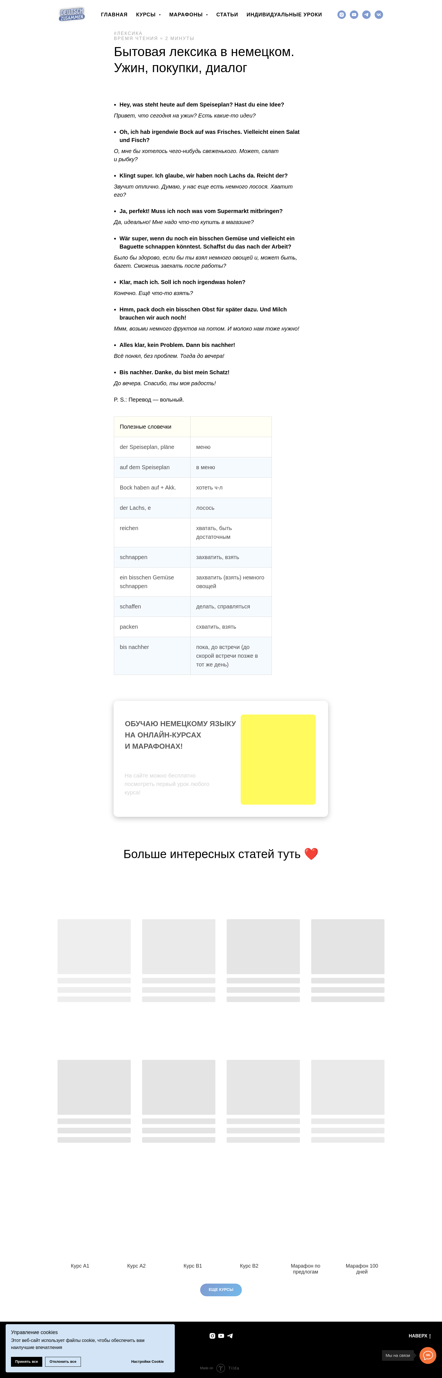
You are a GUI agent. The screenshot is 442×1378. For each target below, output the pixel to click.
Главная (114, 14)
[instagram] (341, 14)
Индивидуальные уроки (284, 14)
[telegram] (366, 14)
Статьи (227, 14)
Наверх (420, 1336)
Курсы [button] (147, 14)
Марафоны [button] (186, 14)
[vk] (379, 14)
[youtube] (354, 14)
